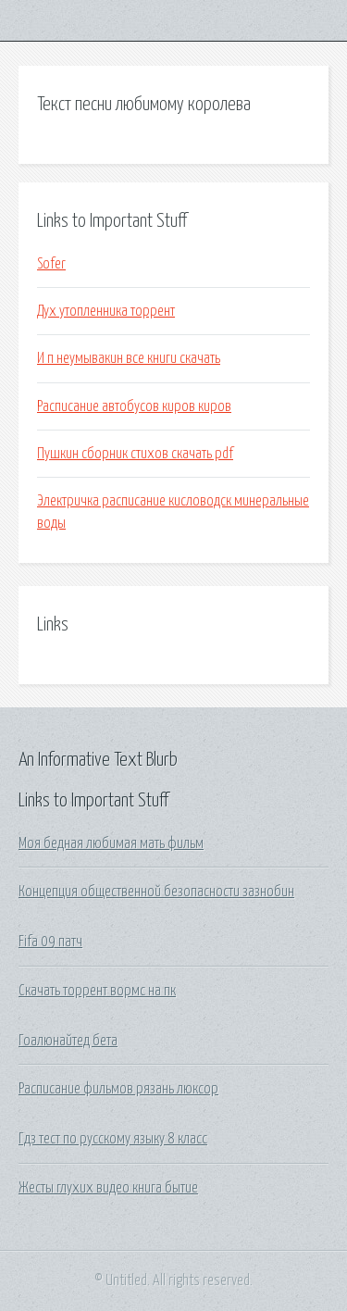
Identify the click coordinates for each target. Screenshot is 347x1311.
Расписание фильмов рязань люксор (118, 1088)
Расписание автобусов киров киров (134, 406)
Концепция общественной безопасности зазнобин (156, 891)
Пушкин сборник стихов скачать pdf (135, 453)
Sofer (51, 263)
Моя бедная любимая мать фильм (111, 843)
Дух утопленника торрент (106, 311)
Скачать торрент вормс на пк (97, 990)
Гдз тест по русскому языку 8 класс (113, 1138)
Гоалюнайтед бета (68, 1040)
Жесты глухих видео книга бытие (108, 1187)
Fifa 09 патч (50, 941)
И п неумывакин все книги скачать (128, 358)
